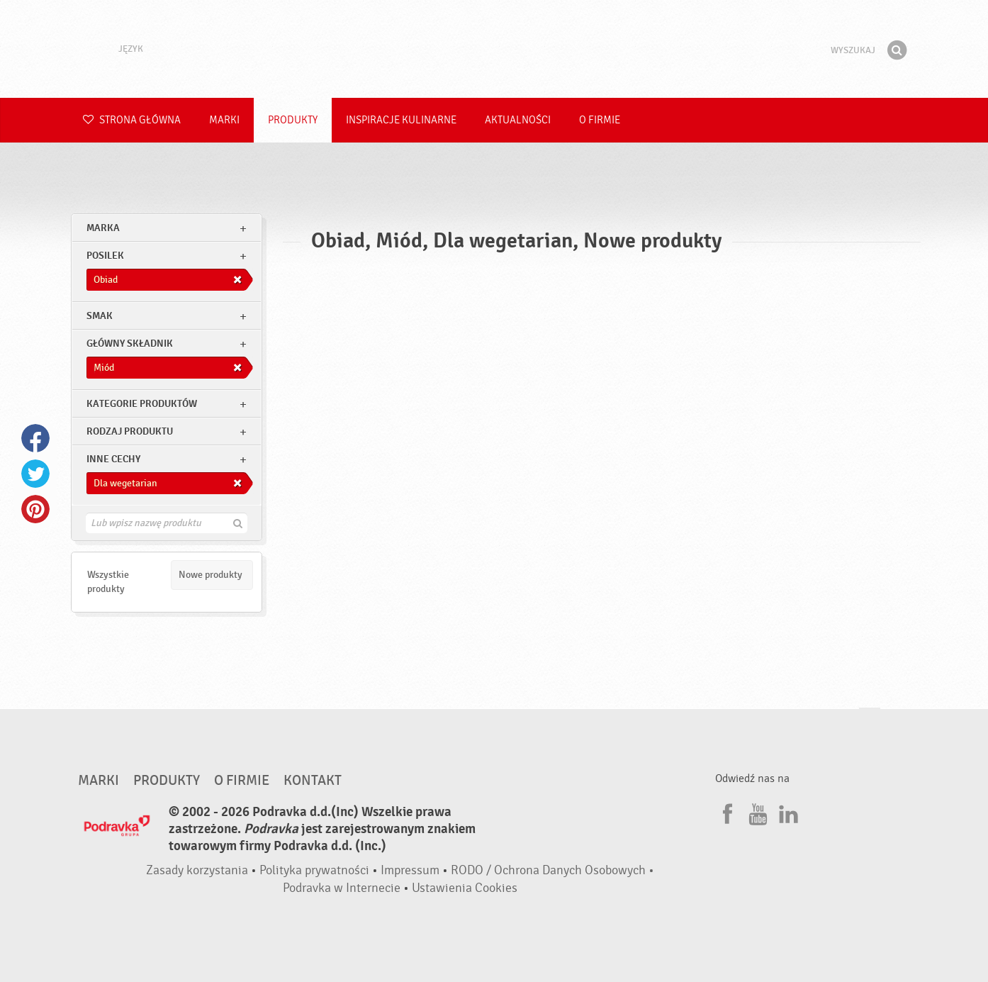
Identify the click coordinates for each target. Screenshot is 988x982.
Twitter (35, 473)
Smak (99, 316)
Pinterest (35, 509)
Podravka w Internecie (341, 888)
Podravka (494, 49)
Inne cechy (113, 459)
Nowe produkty (210, 575)
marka (103, 228)
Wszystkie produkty (108, 582)
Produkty (293, 120)
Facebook (35, 438)
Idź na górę (869, 721)
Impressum (410, 870)
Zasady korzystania (197, 870)
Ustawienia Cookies (464, 888)
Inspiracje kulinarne (401, 120)
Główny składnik (129, 343)
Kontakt (313, 780)
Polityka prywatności (314, 870)
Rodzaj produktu (129, 431)
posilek (105, 256)
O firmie (599, 120)
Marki (224, 120)
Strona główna (132, 120)
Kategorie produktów (141, 404)
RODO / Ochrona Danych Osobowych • (552, 870)
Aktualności (518, 120)
